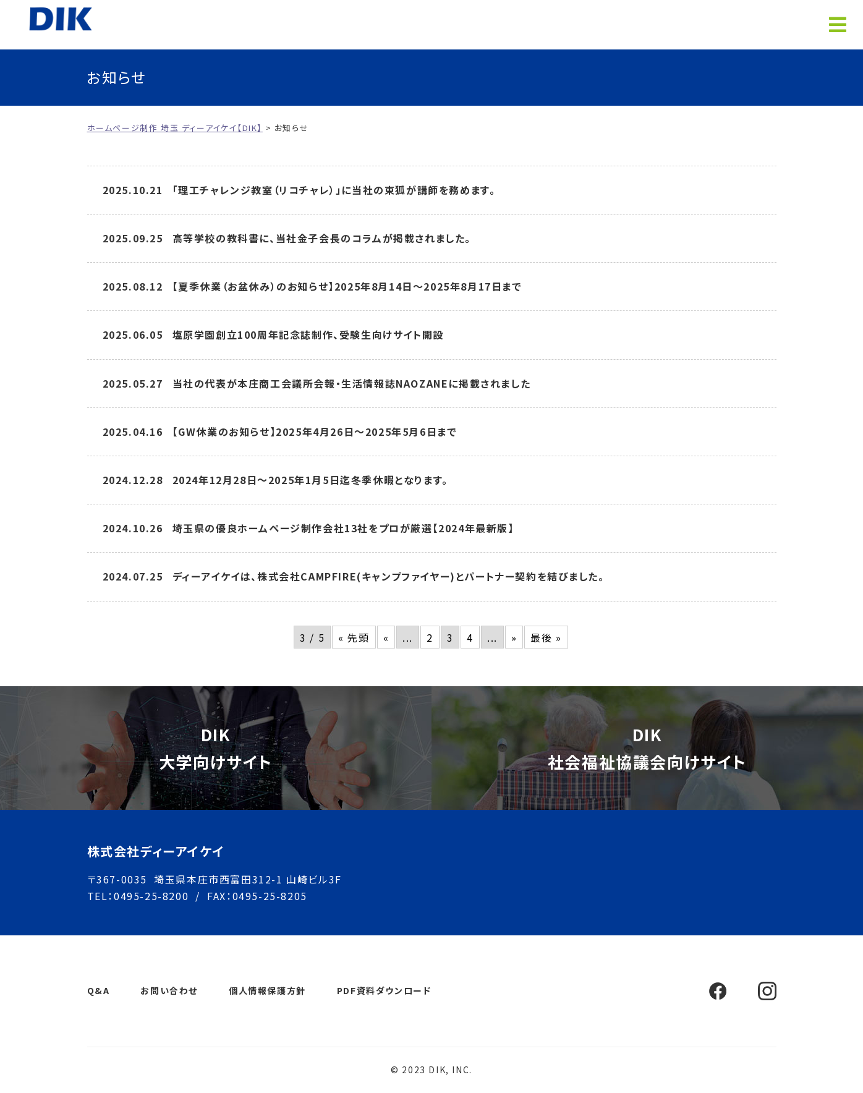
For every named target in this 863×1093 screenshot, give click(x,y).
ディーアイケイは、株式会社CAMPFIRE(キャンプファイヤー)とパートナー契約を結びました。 (388, 576)
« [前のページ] (386, 637)
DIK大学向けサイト (216, 748)
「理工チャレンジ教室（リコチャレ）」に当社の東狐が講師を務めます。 (334, 189)
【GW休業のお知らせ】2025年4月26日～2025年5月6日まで (314, 431)
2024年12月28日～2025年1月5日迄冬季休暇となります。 (310, 479)
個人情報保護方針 (267, 990)
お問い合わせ (169, 990)
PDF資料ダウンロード (384, 990)
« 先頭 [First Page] (353, 637)
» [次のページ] (514, 637)
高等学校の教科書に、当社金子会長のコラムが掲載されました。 (321, 238)
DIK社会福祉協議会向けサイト (647, 748)
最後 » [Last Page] (545, 637)
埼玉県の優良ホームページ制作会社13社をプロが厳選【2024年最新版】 (343, 528)
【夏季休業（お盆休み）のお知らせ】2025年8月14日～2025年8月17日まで (347, 286)
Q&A (98, 990)
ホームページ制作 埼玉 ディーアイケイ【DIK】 (64, 19)
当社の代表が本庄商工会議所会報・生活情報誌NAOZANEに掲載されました (351, 383)
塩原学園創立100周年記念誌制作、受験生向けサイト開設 (308, 334)
